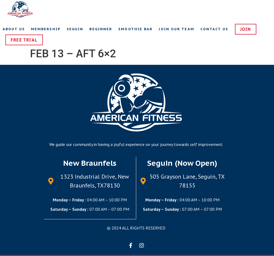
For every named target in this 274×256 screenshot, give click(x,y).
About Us (14, 29)
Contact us (214, 29)
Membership (45, 29)
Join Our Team (176, 29)
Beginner (100, 29)
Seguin (75, 29)
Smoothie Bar (135, 29)
